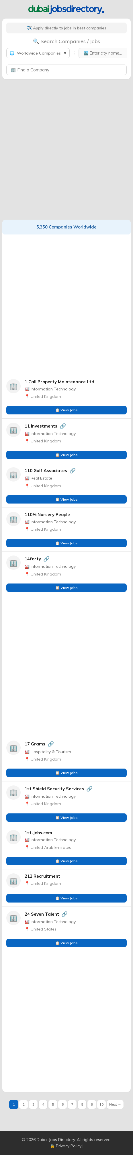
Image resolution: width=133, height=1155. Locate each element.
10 (101, 1104)
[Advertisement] (66, 149)
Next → (115, 1104)
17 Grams (35, 744)
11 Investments (41, 426)
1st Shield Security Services (54, 788)
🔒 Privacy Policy (65, 1145)
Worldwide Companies (38, 53)
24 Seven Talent (42, 914)
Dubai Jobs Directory (56, 1139)
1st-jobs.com (38, 832)
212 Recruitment (42, 876)
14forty (33, 559)
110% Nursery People (47, 514)
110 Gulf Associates (46, 470)
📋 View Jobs (66, 410)
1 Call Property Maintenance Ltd (59, 381)
